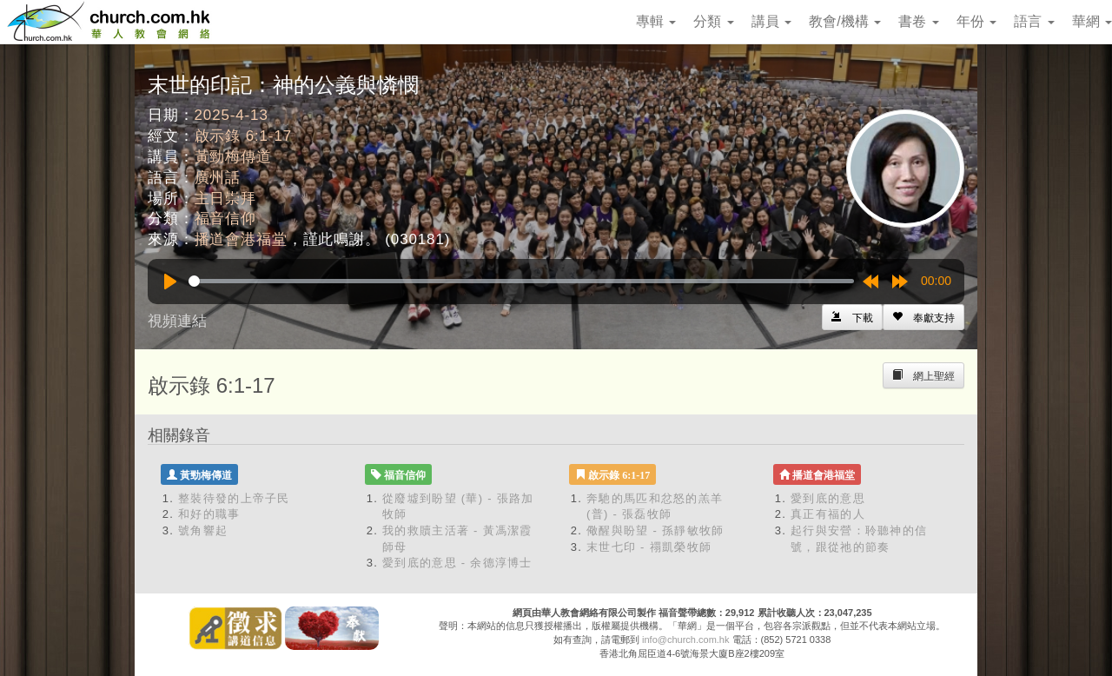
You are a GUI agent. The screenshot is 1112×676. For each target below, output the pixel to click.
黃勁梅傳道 (233, 157)
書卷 (918, 21)
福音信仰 (225, 218)
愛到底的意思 (828, 498)
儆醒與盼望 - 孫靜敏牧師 (655, 530)
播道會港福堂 (241, 239)
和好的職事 (209, 513)
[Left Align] (923, 317)
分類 (713, 21)
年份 (976, 21)
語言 (1034, 21)
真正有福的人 (828, 513)
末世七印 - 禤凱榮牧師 (649, 546)
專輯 (656, 21)
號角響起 (203, 530)
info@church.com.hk (685, 639)
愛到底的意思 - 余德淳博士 (457, 562)
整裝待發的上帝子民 (234, 498)
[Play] (170, 281)
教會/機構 (845, 21)
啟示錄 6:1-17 (243, 136)
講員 (771, 21)
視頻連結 (177, 321)
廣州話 (218, 177)
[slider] (521, 281)
